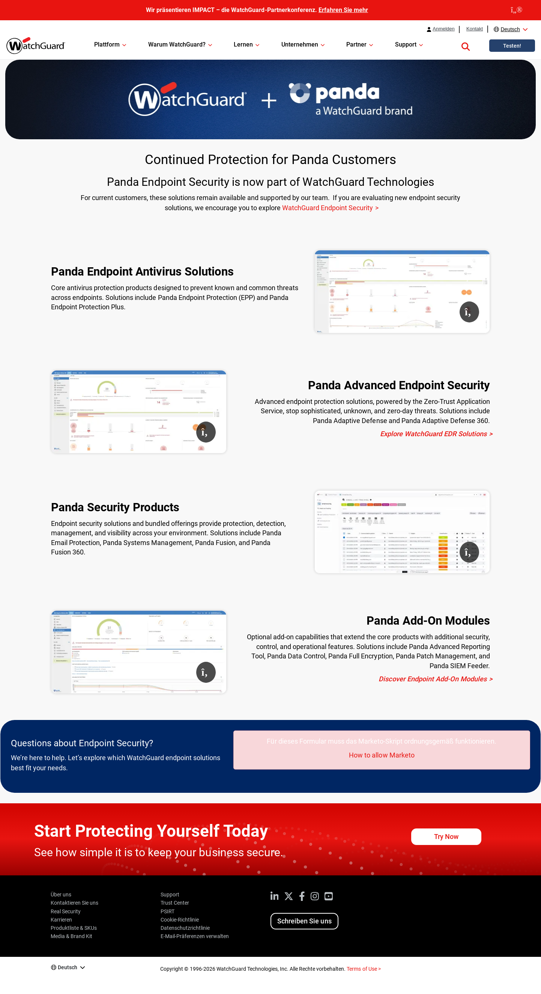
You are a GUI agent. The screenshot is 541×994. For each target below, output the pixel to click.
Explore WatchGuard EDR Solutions (433, 434)
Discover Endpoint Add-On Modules (433, 679)
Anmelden (444, 29)
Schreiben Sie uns (304, 921)
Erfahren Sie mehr (343, 10)
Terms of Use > (363, 969)
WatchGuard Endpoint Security (327, 208)
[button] (465, 45)
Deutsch (510, 29)
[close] (516, 10)
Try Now (446, 836)
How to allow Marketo (381, 755)
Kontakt (474, 29)
